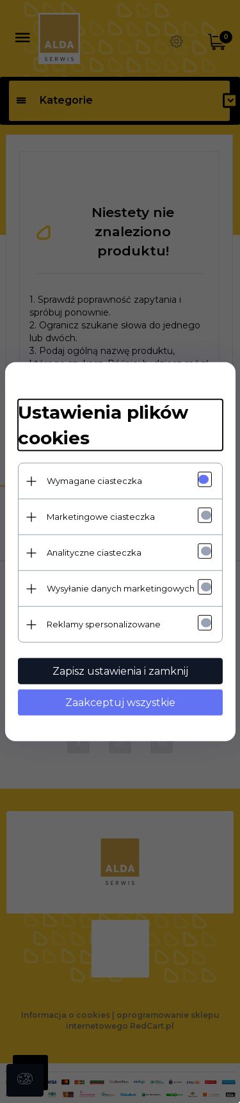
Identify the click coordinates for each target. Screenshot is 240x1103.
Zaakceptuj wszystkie (120, 702)
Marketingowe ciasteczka (101, 516)
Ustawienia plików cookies (103, 425)
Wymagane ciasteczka (94, 481)
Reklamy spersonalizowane (104, 624)
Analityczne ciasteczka (94, 552)
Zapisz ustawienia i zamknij (120, 671)
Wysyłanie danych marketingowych (121, 588)
